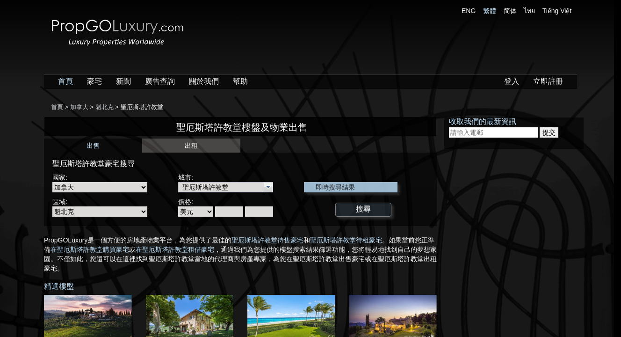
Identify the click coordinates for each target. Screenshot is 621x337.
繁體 (489, 11)
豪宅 (94, 81)
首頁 (65, 81)
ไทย (529, 11)
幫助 (240, 81)
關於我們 (204, 81)
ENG (469, 11)
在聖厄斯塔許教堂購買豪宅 (90, 249)
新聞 (123, 81)
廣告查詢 (160, 81)
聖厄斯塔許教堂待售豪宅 (267, 240)
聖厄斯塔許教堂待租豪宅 (346, 240)
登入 (511, 81)
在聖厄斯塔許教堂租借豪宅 (175, 249)
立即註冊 (548, 81)
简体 (510, 11)
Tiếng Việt (557, 11)
